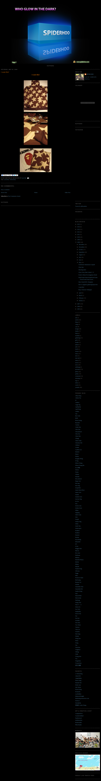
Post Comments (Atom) (14, 196)
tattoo (76, 382)
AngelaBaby (78, 678)
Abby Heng (78, 395)
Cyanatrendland (79, 715)
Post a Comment (5, 189)
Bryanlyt (77, 422)
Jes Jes (77, 501)
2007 (78, 304)
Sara (76, 593)
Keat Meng (78, 539)
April (80, 293)
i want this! (5, 72)
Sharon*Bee (78, 595)
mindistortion (78, 720)
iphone (77, 344)
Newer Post (4, 192)
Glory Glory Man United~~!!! (86, 272)
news (76, 365)
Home (36, 192)
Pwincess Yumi (79, 577)
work (76, 385)
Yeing (76, 643)
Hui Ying (77, 485)
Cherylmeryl (78, 431)
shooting (77, 378)
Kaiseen (77, 535)
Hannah (77, 476)
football (77, 335)
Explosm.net (78, 718)
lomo (76, 353)
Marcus (77, 550)
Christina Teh (78, 443)
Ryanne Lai (78, 582)
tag (76, 380)
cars (76, 326)
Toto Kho (77, 622)
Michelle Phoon (79, 559)
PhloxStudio (78, 724)
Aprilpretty (78, 407)
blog (76, 322)
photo (76, 371)
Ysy (76, 658)
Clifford (77, 445)
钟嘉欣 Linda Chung (80, 705)
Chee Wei (77, 429)
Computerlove (79, 713)
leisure (6, 179)
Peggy (77, 573)
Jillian (76, 510)
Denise (77, 456)
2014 (78, 227)
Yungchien (78, 661)
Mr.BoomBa (78, 722)
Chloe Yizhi (78, 440)
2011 (78, 234)
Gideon (77, 474)
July (80, 257)
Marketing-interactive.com (82, 698)
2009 (78, 239)
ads (76, 317)
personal (13, 179)
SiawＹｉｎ (78, 604)
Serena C (77, 700)
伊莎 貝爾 (78, 665)
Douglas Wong (79, 458)
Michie (77, 562)
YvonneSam (78, 663)
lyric (76, 356)
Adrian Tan (78, 398)
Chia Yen (77, 434)
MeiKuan (77, 555)
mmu (76, 360)
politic (77, 373)
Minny (77, 564)
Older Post (67, 192)
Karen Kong (78, 689)
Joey (76, 517)
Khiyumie (77, 541)
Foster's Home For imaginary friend (87, 275)
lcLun (76, 546)
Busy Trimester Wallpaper (85, 289)
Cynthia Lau (78, 449)
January (81, 300)
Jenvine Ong (78, 499)
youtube (77, 387)
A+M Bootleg (78, 673)
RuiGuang (78, 580)
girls (76, 340)
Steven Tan (78, 613)
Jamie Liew (78, 492)
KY (76, 544)
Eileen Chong (78, 463)
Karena (77, 537)
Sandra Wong (78, 591)
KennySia (77, 691)
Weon (76, 640)
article (76, 320)
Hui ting (77, 483)
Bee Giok (77, 416)
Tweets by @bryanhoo (81, 206)
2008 (78, 242)
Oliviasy (77, 571)
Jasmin (77, 494)
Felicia (77, 470)
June (80, 260)
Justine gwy (78, 528)
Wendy (77, 636)
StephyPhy (78, 611)
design (77, 329)
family (77, 331)
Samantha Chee (79, 586)
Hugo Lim (78, 481)
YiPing (77, 652)
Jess (76, 503)
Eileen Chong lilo (79, 465)
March (80, 295)
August (81, 254)
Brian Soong (78, 420)
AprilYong (78, 409)
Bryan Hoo (90, 74)
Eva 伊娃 (77, 467)
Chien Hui (78, 436)
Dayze (77, 454)
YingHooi (77, 649)
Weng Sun (78, 638)
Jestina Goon (78, 508)
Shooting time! (82, 269)
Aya (76, 413)
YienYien (77, 647)
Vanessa (77, 627)
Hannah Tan (78, 682)
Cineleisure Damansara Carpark (86, 264)
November (82, 247)
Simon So (77, 607)
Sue (76, 616)
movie (77, 362)
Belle (76, 418)
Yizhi (76, 654)
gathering (77, 338)
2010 (78, 237)
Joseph (77, 519)
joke (76, 347)
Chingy (77, 438)
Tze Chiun (78, 625)
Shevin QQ (78, 598)
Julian (76, 523)
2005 (78, 309)
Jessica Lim (78, 505)
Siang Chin (78, 602)
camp (76, 324)
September (82, 252)
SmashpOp (78, 703)
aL (76, 400)
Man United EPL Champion (85, 282)
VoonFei (77, 631)
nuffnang (77, 367)
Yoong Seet (78, 656)
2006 (78, 306)
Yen (76, 645)
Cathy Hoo (78, 427)
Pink (76, 575)
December (81, 244)
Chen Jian (81, 267)
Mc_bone (77, 553)
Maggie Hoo (78, 548)
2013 (78, 229)
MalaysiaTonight (79, 696)
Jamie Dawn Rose (80, 490)
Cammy (77, 425)
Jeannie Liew (78, 496)
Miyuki (77, 566)
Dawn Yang (78, 680)
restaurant (77, 376)
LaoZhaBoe (78, 694)
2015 (78, 224)
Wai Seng (77, 634)
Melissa (77, 557)
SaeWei (77, 584)
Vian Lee (77, 629)
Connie (77, 447)
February (81, 298)
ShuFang (77, 600)
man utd (77, 358)
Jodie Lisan (78, 514)
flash (76, 333)
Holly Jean (78, 685)
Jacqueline (78, 487)
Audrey (77, 411)
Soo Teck (77, 609)
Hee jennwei (78, 479)
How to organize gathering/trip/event (87, 284)
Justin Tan (78, 526)
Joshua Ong (78, 521)
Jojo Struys (78, 687)
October (81, 249)
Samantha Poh (79, 589)
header (77, 342)
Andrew (77, 402)
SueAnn (77, 618)
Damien (77, 452)
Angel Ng (77, 404)
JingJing (77, 512)
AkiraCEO (78, 676)
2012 (78, 232)
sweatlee (77, 620)
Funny (77, 472)
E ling (76, 461)
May (80, 262)
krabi (76, 349)
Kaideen (77, 530)
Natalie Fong (78, 568)
